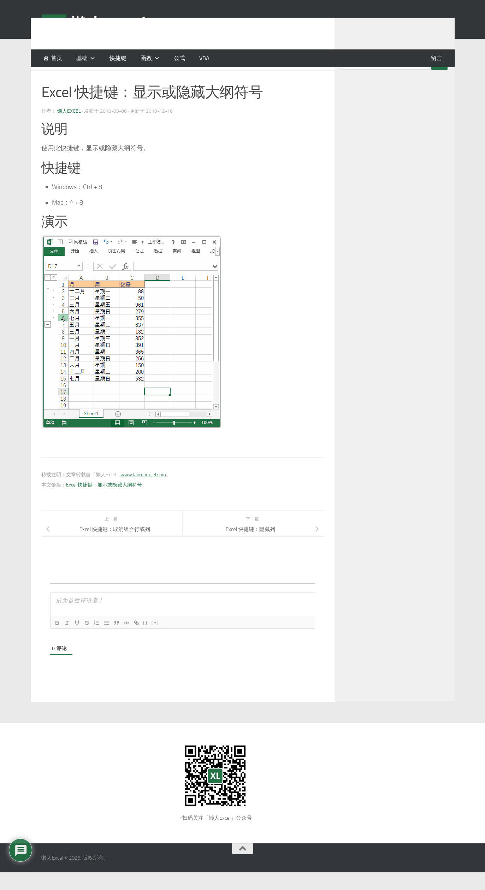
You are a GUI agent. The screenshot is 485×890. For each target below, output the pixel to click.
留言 (436, 58)
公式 (179, 58)
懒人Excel (69, 129)
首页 (56, 58)
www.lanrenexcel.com (143, 492)
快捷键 (118, 58)
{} (145, 640)
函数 (146, 58)
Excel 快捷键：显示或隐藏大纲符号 (104, 503)
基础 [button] (82, 58)
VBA (204, 58)
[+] (155, 640)
